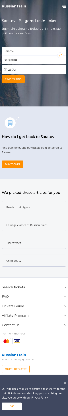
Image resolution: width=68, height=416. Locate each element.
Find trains (13, 79)
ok (12, 406)
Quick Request (15, 369)
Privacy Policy (39, 397)
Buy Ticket (12, 164)
